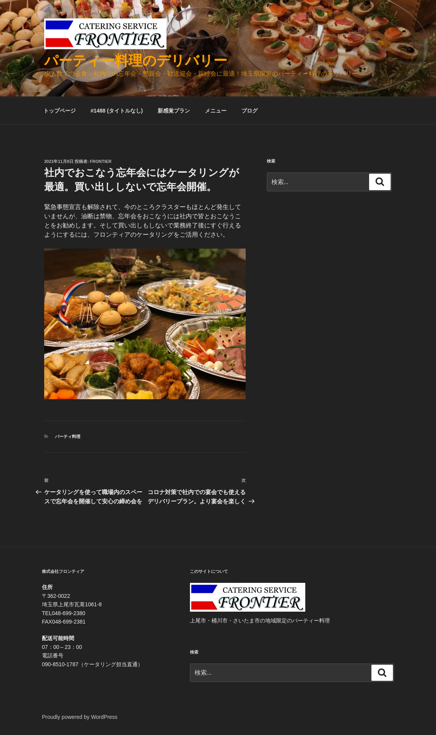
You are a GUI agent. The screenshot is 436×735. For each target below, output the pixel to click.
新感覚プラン (174, 111)
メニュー (215, 111)
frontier (100, 161)
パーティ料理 (67, 436)
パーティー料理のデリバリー (135, 60)
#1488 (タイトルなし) (116, 111)
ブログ (249, 111)
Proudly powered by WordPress (80, 717)
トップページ (59, 111)
